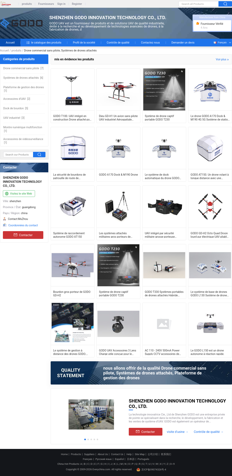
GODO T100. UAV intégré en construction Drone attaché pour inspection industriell (72, 118)
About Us (103, 454)
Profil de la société (84, 42)
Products (76, 454)
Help (129, 454)
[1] (23, 89)
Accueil (10, 42)
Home (64, 454)
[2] (16, 98)
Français (220, 42)
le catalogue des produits (43, 42)
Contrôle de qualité (118, 42)
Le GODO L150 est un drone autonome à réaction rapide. (207, 352)
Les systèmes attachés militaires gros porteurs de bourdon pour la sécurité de (115, 235)
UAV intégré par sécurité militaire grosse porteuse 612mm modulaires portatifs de (164, 235)
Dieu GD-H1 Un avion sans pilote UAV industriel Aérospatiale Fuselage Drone (118, 118)
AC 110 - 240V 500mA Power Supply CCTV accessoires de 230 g (162, 352)
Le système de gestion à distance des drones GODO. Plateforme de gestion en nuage (72, 352)
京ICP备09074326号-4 (151, 469)
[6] (23, 77)
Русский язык (104, 459)
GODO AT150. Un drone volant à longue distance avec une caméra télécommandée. (210, 176)
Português (143, 459)
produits (27, 4)
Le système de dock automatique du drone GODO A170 (162, 176)
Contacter (23, 235)
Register (77, 4)
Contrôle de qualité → (208, 432)
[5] (15, 108)
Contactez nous (150, 42)
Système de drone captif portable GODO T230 (159, 118)
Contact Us (117, 454)
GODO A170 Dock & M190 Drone (118, 174)
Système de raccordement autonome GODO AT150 (69, 235)
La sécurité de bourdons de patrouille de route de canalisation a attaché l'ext (69, 176)
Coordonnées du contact (23, 225)
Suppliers (89, 454)
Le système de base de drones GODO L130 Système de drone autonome (209, 293)
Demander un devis (182, 42)
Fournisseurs (46, 4)
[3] (14, 117)
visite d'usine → (177, 432)
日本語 (131, 459)
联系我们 (166, 454)
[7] (23, 68)
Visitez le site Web (18, 194)
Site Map (140, 454)
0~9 (172, 463)
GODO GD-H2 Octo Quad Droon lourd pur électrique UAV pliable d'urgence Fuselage (209, 235)
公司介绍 (153, 454)
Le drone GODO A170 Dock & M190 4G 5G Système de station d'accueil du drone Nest (210, 118)
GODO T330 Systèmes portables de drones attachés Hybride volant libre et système (164, 293)
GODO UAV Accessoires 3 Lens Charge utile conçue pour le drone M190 (117, 352)
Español (119, 459)
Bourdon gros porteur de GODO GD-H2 (71, 293)
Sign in (61, 4)
